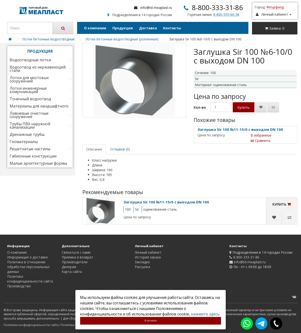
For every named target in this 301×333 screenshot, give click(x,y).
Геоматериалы (24, 141)
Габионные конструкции (33, 156)
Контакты (172, 28)
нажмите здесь (205, 314)
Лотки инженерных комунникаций (28, 90)
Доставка (148, 28)
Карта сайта (72, 271)
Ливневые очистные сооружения (29, 115)
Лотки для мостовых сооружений (29, 79)
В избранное (261, 135)
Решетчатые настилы (30, 148)
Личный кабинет (148, 252)
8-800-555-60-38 (226, 14)
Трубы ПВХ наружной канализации (30, 125)
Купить (243, 107)
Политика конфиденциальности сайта (30, 278)
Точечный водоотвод (30, 98)
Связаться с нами (76, 252)
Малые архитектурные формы (38, 163)
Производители (74, 262)
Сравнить (260, 140)
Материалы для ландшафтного (39, 106)
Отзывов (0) (120, 149)
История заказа (148, 257)
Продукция (122, 28)
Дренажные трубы (27, 134)
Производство (19, 286)
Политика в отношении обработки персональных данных (28, 267)
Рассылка (142, 266)
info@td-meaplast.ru (156, 7)
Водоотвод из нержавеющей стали (38, 68)
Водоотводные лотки (30, 60)
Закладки (142, 262)
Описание (94, 149)
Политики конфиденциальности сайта (31, 325)
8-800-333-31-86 (217, 7)
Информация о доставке (27, 257)
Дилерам (69, 266)
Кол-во (200, 107)
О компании (95, 28)
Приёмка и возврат (77, 257)
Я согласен (150, 320)
